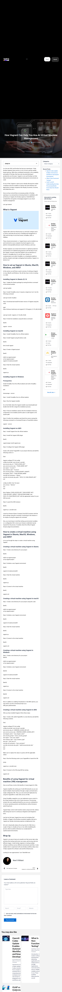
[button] (26, 59)
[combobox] (47, 59)
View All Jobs (51, 422)
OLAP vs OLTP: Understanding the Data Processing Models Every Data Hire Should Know (52, 185)
